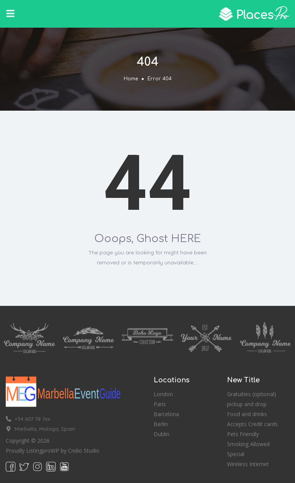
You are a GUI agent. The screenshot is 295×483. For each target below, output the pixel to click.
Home (131, 78)
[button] (10, 13)
